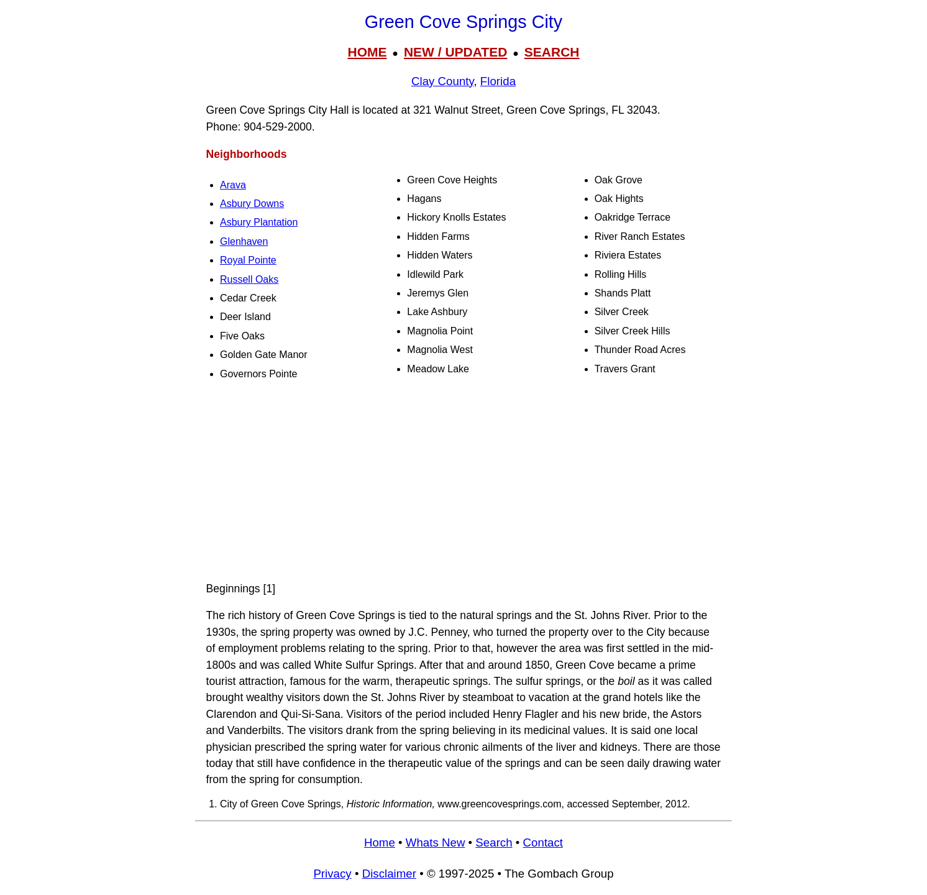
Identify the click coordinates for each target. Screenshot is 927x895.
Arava (233, 185)
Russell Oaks (249, 279)
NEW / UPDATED (455, 52)
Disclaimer (389, 873)
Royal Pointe (248, 260)
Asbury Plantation (259, 222)
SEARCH (552, 52)
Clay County (442, 81)
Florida (498, 81)
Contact (543, 842)
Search (493, 842)
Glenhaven (244, 241)
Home (379, 842)
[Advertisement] (463, 482)
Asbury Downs (252, 203)
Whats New (435, 842)
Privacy (332, 873)
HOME (366, 52)
